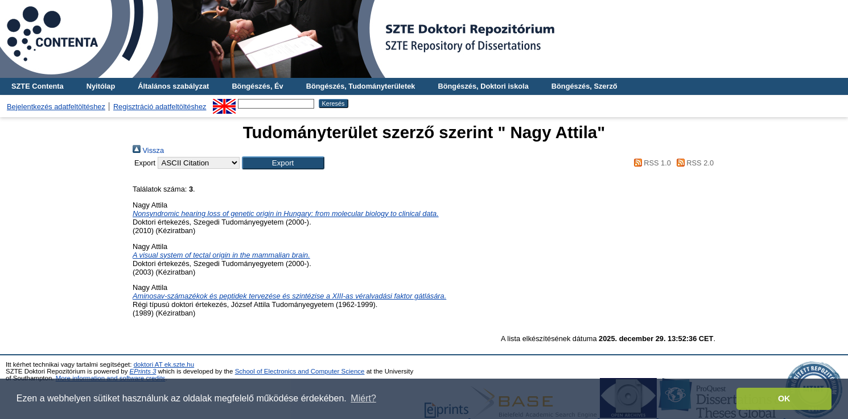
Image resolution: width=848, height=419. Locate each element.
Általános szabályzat (173, 86)
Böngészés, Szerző (584, 86)
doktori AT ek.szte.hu (164, 364)
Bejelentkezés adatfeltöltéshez (56, 106)
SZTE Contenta (37, 86)
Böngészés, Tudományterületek (360, 86)
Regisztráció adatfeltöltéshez (160, 106)
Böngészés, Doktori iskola (483, 86)
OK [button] (784, 398)
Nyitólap (101, 86)
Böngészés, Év (257, 86)
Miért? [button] (363, 398)
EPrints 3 (143, 371)
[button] (283, 162)
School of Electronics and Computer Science (300, 371)
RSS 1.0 (650, 163)
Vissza (148, 150)
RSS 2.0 (693, 163)
